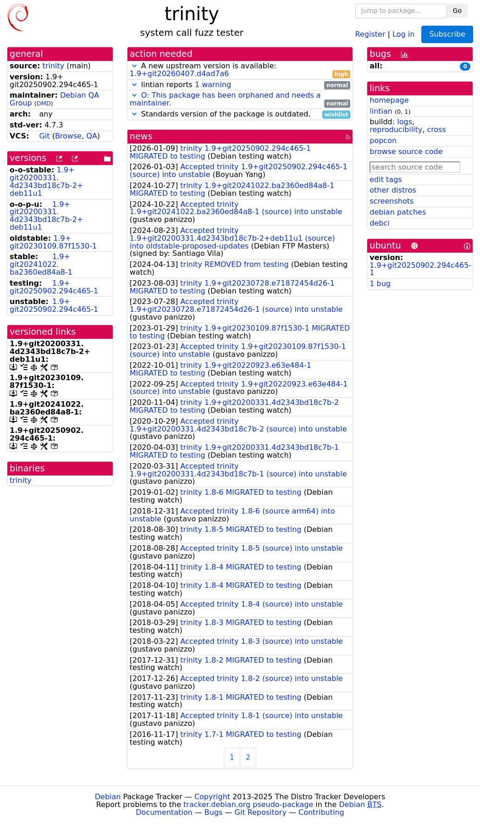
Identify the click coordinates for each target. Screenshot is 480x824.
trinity (54, 65)
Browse (68, 136)
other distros (393, 190)
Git (44, 136)
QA (91, 136)
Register (370, 33)
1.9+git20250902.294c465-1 (54, 287)
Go (457, 10)
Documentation (164, 812)
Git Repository (261, 812)
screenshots (392, 201)
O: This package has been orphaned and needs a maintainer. (225, 99)
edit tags (386, 179)
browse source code (406, 151)
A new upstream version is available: (240, 70)
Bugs (213, 812)
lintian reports (240, 85)
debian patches (398, 212)
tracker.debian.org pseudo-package (248, 804)
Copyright (212, 796)
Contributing (321, 812)
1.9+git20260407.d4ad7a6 (179, 73)
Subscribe (447, 34)
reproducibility (396, 129)
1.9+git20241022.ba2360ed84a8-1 (41, 264)
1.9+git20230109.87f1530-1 (53, 242)
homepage (389, 100)
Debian (108, 796)
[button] (134, 65)
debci (379, 223)
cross (436, 129)
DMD (44, 103)
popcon (383, 140)
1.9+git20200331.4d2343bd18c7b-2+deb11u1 (46, 181)
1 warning (213, 84)
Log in (403, 33)
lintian (381, 111)
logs (404, 121)
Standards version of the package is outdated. (240, 114)
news (141, 136)
